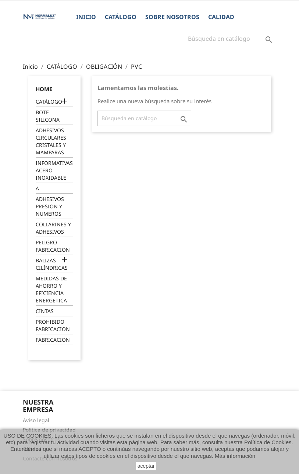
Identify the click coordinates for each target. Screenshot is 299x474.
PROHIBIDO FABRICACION (53, 325)
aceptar (146, 466)
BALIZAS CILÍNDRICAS (52, 264)
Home (44, 89)
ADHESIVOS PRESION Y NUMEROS (50, 206)
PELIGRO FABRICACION (53, 246)
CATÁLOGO (120, 17)
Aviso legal (36, 420)
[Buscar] (230, 38)
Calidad (221, 17)
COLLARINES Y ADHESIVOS (53, 228)
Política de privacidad (49, 429)
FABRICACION (53, 339)
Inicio (86, 17)
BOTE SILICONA (48, 116)
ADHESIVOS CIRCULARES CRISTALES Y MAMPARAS (51, 141)
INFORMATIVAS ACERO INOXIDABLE (54, 170)
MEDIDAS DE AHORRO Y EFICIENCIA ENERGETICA (51, 289)
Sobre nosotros (172, 17)
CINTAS (45, 311)
